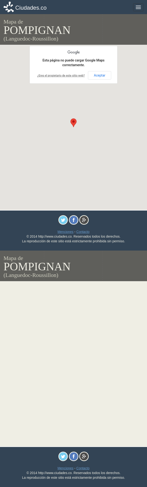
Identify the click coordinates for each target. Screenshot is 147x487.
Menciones (66, 232)
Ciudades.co (30, 7)
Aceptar (99, 75)
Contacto (82, 232)
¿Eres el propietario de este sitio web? (61, 75)
